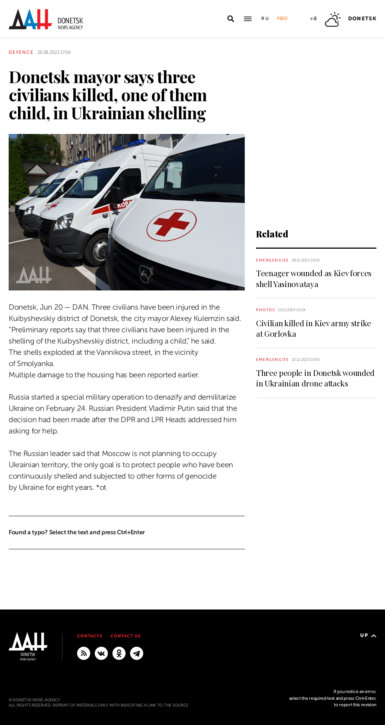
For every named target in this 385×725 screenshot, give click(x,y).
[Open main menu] (248, 19)
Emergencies (272, 260)
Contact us (126, 636)
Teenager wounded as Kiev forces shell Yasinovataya (313, 278)
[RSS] (83, 652)
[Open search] (231, 19)
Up (368, 635)
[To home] (46, 19)
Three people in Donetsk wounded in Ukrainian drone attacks (315, 377)
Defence (21, 52)
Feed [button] (282, 18)
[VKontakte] (101, 652)
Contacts (89, 636)
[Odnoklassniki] (119, 652)
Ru (265, 18)
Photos (265, 310)
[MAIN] (136, 652)
